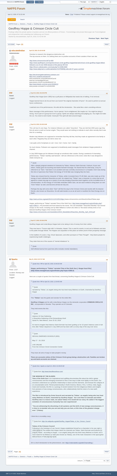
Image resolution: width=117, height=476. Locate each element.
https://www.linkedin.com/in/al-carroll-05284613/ (43, 84)
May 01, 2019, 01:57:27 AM (37, 259)
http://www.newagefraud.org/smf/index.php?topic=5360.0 (52, 270)
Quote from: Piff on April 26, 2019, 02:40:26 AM (47, 264)
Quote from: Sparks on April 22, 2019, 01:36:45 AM (48, 366)
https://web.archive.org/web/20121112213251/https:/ (47, 199)
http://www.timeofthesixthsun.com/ (52, 371)
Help (93, 473)
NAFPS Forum (16, 8)
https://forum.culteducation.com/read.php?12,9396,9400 (48, 67)
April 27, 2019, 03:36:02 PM (39, 220)
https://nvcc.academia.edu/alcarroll (39, 76)
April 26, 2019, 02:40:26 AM (39, 124)
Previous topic (94, 38)
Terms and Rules (100, 473)
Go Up (10, 451)
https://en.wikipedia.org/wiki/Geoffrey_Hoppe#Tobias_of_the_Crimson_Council (66, 421)
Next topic (105, 38)
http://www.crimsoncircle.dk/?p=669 (41, 60)
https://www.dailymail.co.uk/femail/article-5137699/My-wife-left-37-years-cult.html (56, 69)
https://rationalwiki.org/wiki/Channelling (78, 443)
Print (107, 44)
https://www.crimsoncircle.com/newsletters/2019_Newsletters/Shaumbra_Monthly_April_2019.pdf (62, 212)
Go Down (11, 44)
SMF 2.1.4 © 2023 (11, 473)
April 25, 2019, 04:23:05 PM (39, 93)
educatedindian (18, 51)
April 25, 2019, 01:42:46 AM (37, 50)
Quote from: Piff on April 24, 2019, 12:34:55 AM (47, 281)
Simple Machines (21, 473)
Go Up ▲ (108, 473)
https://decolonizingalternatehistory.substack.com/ (44, 74)
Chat (71, 14)
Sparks (14, 259)
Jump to (79, 460)
